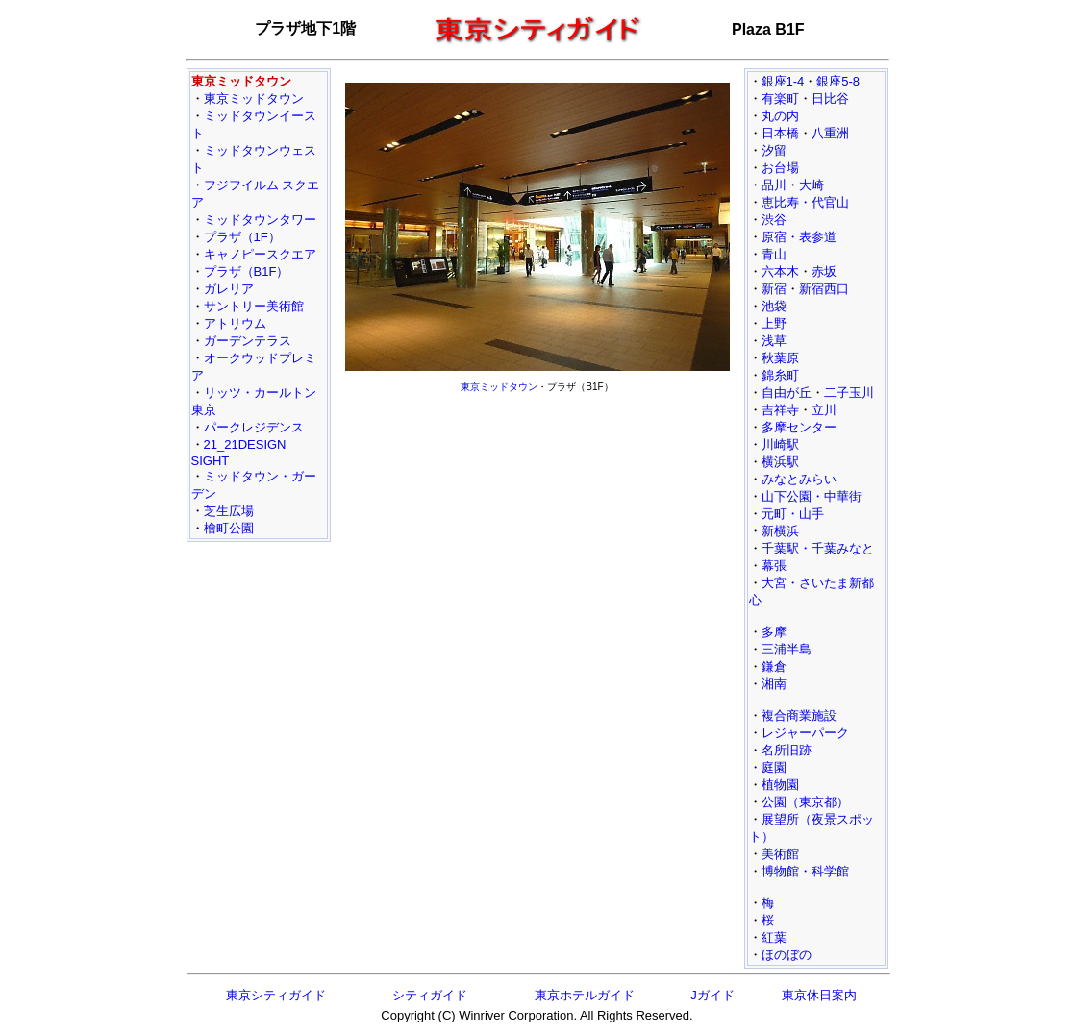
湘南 (774, 684)
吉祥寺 (780, 410)
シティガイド (429, 995)
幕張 (774, 565)
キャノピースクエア (260, 254)
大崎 (811, 185)
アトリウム (235, 323)
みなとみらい (799, 479)
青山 (774, 254)
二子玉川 (849, 392)
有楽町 (780, 98)
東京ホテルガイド (585, 995)
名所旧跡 (787, 750)
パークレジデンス (254, 427)
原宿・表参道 (799, 237)
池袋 (774, 306)
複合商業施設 (799, 715)
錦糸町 (780, 375)
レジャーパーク (805, 733)
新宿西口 (824, 289)
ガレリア (229, 289)
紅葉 (774, 937)
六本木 (780, 271)
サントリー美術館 (254, 306)
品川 (774, 185)
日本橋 (780, 133)
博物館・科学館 (805, 871)
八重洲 (830, 133)
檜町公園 (229, 528)
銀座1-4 (783, 81)
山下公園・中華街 (812, 496)
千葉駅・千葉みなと (818, 548)
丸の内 (780, 116)
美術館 (780, 854)
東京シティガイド (276, 995)
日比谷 (830, 98)
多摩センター (799, 427)
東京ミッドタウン (254, 98)
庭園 (774, 767)
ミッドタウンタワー (260, 219)
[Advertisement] (537, 534)
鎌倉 (774, 666)
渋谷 (774, 219)
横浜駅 (780, 462)
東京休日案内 (819, 995)
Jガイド (712, 995)
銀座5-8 (838, 81)
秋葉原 (780, 358)
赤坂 (824, 271)
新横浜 (780, 531)
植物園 (780, 784)
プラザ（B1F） (246, 271)
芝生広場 (229, 511)
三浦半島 (787, 649)
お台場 (780, 167)
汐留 (774, 150)
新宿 (774, 289)
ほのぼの (787, 955)
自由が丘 (787, 392)
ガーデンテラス (247, 340)
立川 (824, 410)
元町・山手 (793, 513)
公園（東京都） (805, 802)
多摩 (774, 632)
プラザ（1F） (242, 237)
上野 (774, 323)
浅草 (774, 340)
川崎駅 (780, 444)
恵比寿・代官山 (805, 202)
